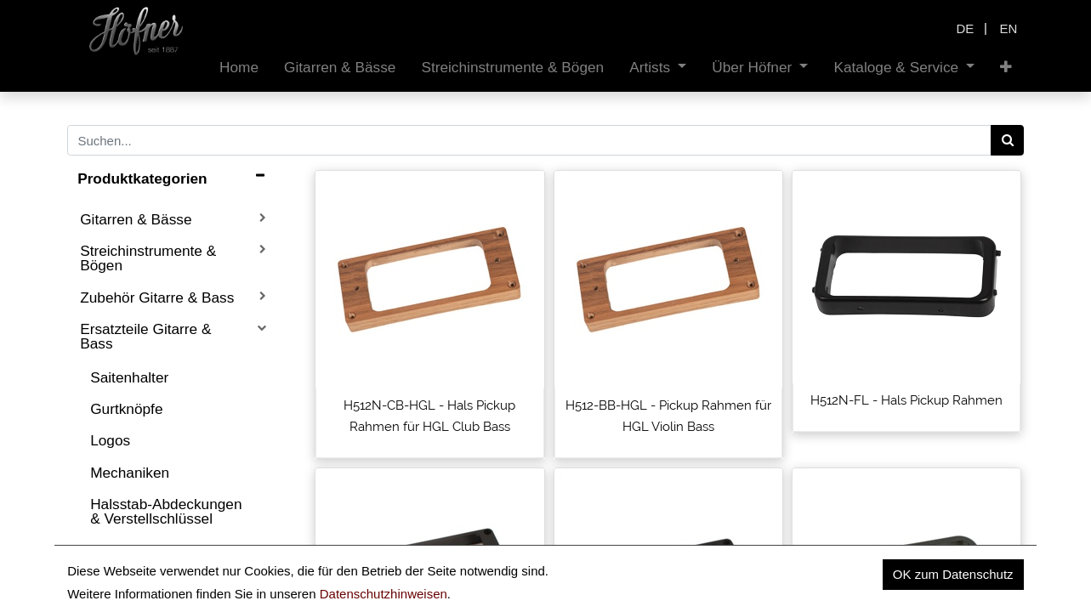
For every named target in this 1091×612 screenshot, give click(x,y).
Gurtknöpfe (126, 408)
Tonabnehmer (135, 582)
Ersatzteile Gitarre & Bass (145, 336)
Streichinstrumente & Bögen (148, 258)
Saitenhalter (129, 377)
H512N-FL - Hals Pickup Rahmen (906, 400)
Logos (110, 440)
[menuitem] (239, 67)
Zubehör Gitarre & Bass (157, 297)
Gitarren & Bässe (135, 219)
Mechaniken (129, 472)
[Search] (1007, 140)
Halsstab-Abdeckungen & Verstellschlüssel (165, 511)
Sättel (109, 549)
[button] (1006, 67)
